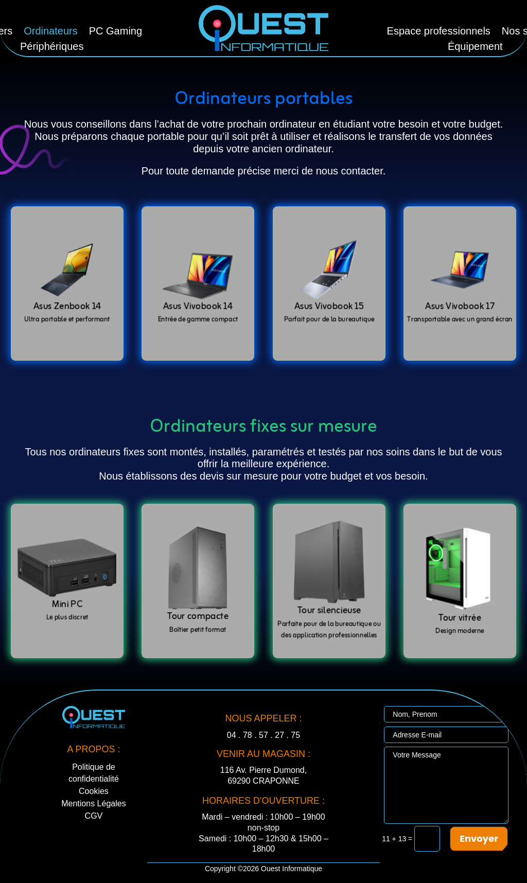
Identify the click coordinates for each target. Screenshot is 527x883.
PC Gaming (115, 32)
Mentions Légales (93, 803)
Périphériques (51, 47)
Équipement (475, 47)
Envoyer (479, 838)
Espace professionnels (438, 32)
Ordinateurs (51, 32)
